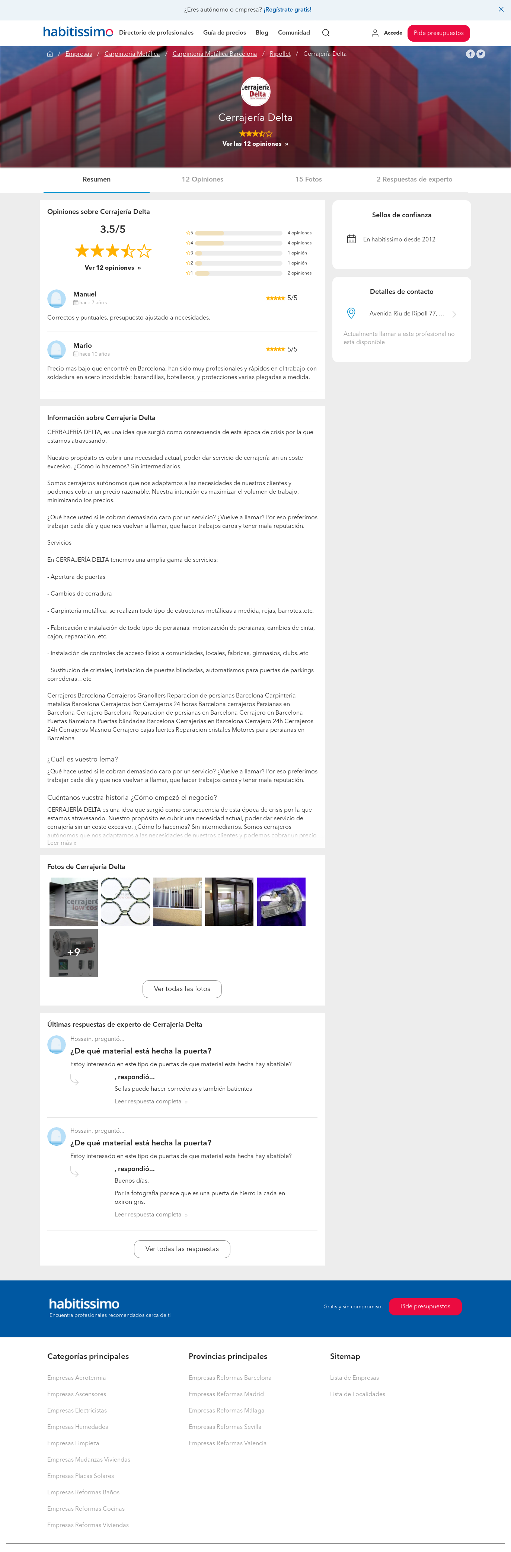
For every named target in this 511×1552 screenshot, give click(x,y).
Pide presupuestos (439, 33)
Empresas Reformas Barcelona (230, 1378)
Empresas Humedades (77, 1427)
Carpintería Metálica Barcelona (215, 54)
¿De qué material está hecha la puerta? (140, 1051)
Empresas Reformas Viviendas (88, 1526)
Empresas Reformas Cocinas (86, 1509)
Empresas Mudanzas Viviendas (88, 1460)
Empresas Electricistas (77, 1411)
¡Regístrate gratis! (288, 10)
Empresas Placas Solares (80, 1476)
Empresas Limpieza (73, 1444)
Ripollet (280, 54)
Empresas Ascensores (76, 1395)
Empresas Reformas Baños (83, 1493)
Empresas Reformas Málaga (227, 1411)
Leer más (59, 843)
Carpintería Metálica (132, 54)
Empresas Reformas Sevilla (225, 1427)
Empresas (79, 54)
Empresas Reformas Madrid (226, 1395)
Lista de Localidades (357, 1395)
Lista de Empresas (354, 1378)
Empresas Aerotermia (76, 1378)
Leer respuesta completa (148, 1102)
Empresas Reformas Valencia (228, 1444)
